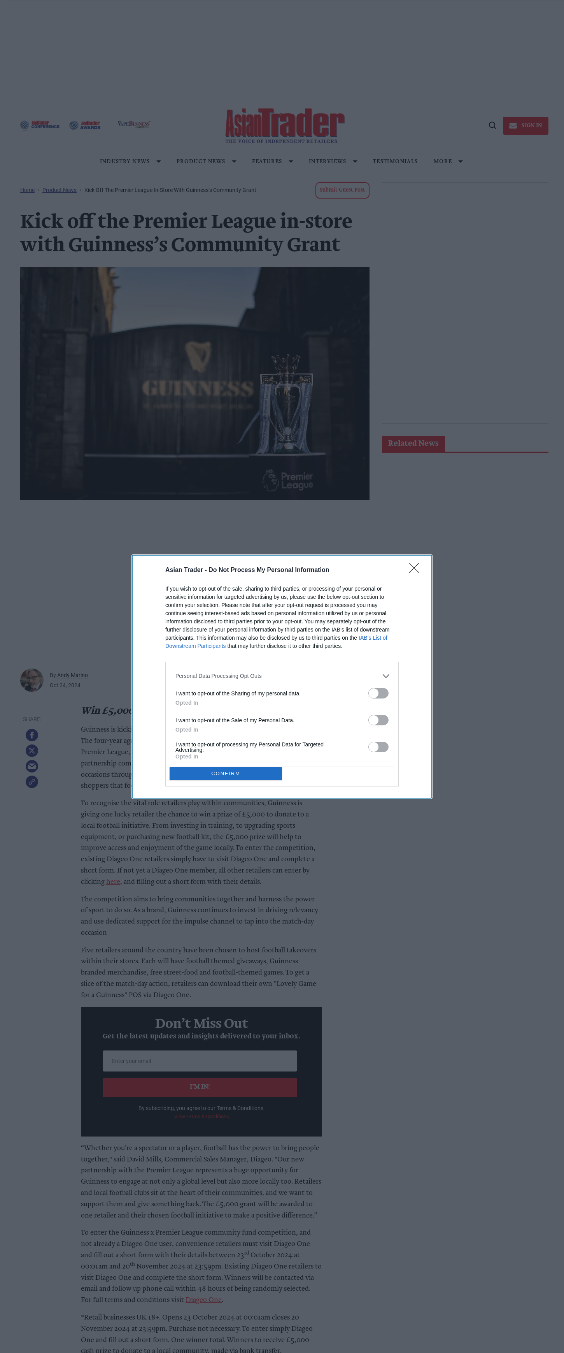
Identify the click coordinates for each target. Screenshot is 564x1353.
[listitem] (282, 676)
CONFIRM (225, 773)
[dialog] (282, 676)
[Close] (416, 570)
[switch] (378, 693)
